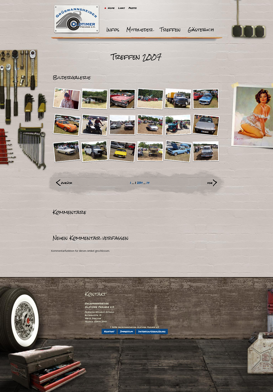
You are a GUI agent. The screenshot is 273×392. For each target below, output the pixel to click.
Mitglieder (139, 30)
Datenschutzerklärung (151, 331)
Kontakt (109, 331)
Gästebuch (201, 30)
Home (111, 8)
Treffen (170, 30)
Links (121, 8)
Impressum (126, 331)
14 (148, 182)
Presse (133, 8)
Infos (112, 30)
